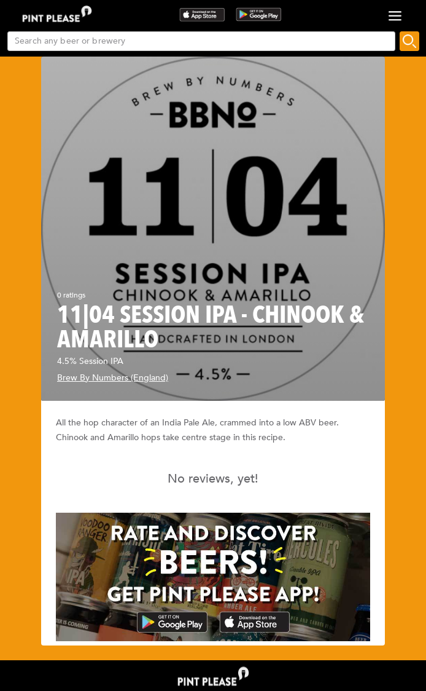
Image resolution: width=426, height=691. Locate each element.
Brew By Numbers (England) (112, 378)
